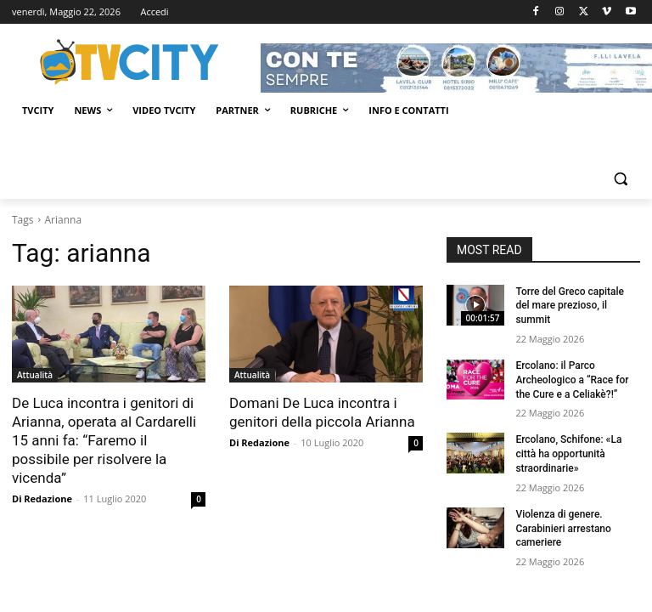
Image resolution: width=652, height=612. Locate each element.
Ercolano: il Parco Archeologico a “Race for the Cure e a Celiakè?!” (571, 380)
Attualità (35, 375)
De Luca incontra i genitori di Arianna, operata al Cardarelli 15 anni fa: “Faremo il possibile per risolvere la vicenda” (104, 440)
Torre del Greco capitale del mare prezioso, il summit (569, 306)
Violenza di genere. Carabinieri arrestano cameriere (562, 528)
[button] (620, 179)
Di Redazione (42, 498)
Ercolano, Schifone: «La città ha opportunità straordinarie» (568, 454)
